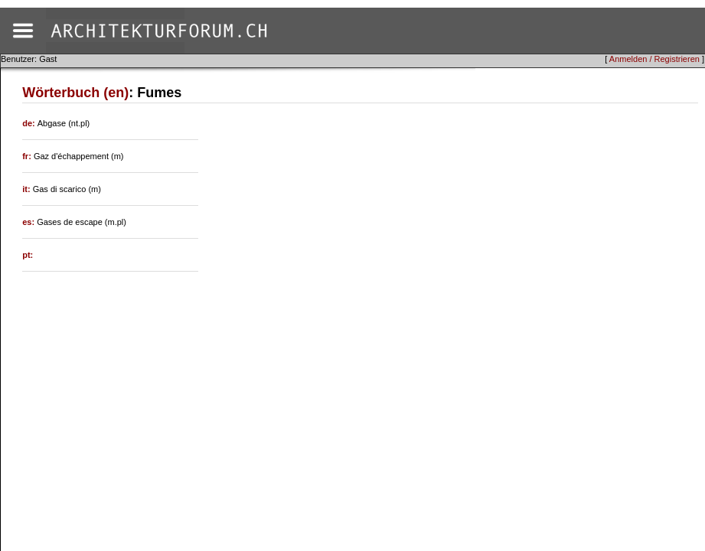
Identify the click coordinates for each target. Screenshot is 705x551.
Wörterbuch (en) (75, 92)
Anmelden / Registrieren (654, 59)
